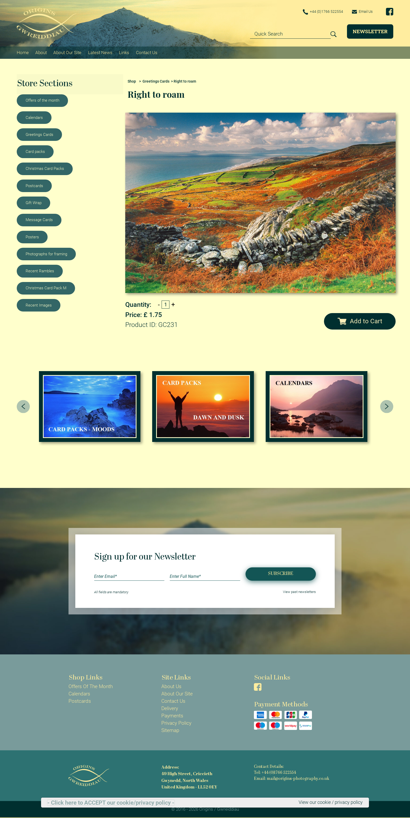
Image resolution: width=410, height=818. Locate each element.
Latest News (100, 52)
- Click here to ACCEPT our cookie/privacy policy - (110, 802)
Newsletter (370, 31)
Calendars (34, 117)
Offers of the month (42, 100)
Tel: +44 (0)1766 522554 (275, 773)
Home (23, 52)
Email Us (361, 11)
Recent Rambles (40, 270)
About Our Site (67, 52)
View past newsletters (299, 592)
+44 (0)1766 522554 (320, 12)
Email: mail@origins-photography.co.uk (291, 779)
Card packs (35, 151)
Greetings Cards (39, 134)
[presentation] (23, 406)
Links (124, 52)
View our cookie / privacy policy (328, 802)
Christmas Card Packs (45, 168)
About (41, 52)
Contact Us (146, 52)
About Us (171, 686)
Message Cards (39, 219)
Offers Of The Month (91, 686)
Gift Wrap (34, 202)
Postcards (34, 185)
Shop (132, 81)
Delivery (169, 708)
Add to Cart (360, 321)
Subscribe (280, 574)
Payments (172, 716)
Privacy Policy (176, 723)
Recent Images (39, 305)
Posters (32, 236)
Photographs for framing (46, 253)
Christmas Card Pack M (46, 288)
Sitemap (170, 730)
